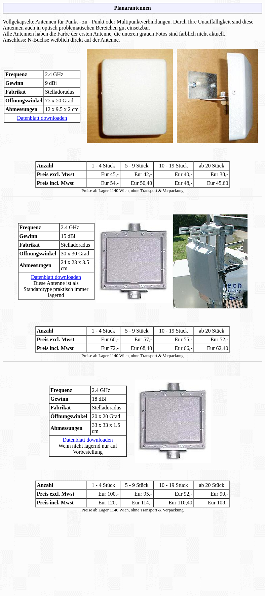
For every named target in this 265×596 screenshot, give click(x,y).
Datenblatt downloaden (42, 118)
